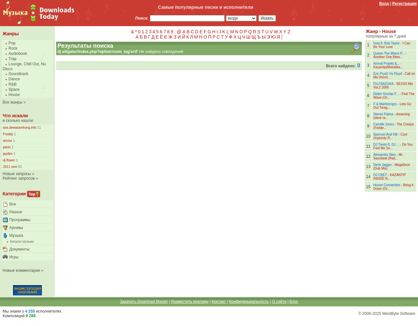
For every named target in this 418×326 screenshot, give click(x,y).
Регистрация (404, 3)
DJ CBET (380, 175)
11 (38, 127)
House (14, 94)
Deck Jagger (382, 165)
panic (7, 147)
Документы (19, 249)
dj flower (9, 160)
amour (7, 140)
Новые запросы (17, 173)
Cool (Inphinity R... (390, 136)
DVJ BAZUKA (383, 84)
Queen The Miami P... (389, 53)
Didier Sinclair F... (386, 94)
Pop (11, 43)
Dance (14, 79)
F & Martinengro (385, 104)
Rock (12, 48)
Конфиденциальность (249, 301)
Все (12, 204)
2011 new (10, 167)
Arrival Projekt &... (386, 63)
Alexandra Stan (384, 154)
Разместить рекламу (190, 301)
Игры (13, 257)
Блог (294, 301)
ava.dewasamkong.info (19, 127)
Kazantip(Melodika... (388, 67)
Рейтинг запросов (19, 178)
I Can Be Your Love (391, 45)
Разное (15, 212)
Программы (19, 220)
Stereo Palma (383, 114)
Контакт (219, 301)
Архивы (16, 227)
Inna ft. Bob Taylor (386, 43)
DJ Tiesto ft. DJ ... (386, 144)
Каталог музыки (22, 241)
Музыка (16, 235)
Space (14, 89)
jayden (7, 153)
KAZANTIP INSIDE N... (389, 176)
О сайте (279, 301)
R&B (12, 84)
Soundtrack (18, 74)
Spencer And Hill (385, 134)
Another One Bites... (388, 57)
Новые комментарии (21, 270)
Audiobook (17, 53)
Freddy (8, 134)
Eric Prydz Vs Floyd (387, 73)
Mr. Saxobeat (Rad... (388, 156)
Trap (12, 59)
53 (19, 167)
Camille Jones (383, 124)
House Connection (386, 185)
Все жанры (13, 102)
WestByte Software (398, 313)
